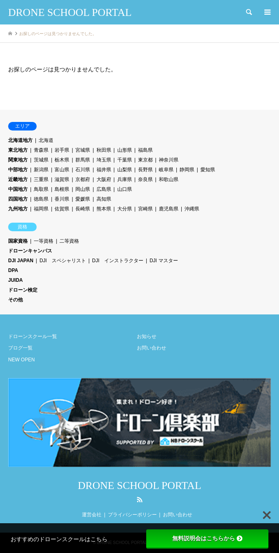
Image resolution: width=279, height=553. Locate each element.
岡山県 (82, 189)
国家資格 (18, 241)
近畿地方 (18, 179)
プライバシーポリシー (132, 515)
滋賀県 (62, 179)
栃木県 (62, 160)
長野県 (145, 170)
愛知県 (207, 170)
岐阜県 (166, 170)
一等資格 (43, 241)
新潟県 (41, 170)
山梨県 (124, 170)
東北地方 (18, 150)
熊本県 (104, 209)
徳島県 (41, 199)
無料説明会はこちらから (207, 538)
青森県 (41, 150)
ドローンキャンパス (30, 251)
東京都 (145, 160)
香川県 (62, 199)
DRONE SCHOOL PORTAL (139, 485)
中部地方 (18, 170)
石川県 (82, 170)
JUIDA (15, 280)
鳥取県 (41, 189)
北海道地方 (20, 140)
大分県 (124, 209)
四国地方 (18, 199)
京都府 (82, 179)
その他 (15, 300)
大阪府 (104, 179)
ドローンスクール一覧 (32, 336)
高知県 (104, 199)
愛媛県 (82, 199)
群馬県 (82, 160)
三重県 (41, 179)
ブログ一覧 (20, 348)
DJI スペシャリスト (63, 260)
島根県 (62, 189)
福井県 (104, 170)
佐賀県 (62, 209)
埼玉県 (104, 160)
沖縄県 (192, 209)
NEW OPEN (21, 360)
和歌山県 (168, 179)
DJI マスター (163, 260)
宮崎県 (145, 209)
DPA (13, 270)
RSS (140, 499)
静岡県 (187, 170)
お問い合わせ (151, 348)
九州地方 (18, 209)
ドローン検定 (22, 290)
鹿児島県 (168, 209)
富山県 (62, 170)
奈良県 (145, 179)
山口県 (124, 189)
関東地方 (18, 160)
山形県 (124, 150)
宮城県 (82, 150)
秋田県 (104, 150)
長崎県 (82, 209)
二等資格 (69, 241)
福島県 (145, 150)
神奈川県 (168, 160)
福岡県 (41, 209)
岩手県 (62, 150)
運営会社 (91, 515)
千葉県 (124, 160)
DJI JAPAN (20, 260)
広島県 (104, 189)
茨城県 (41, 160)
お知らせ (146, 336)
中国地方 (18, 189)
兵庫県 (124, 179)
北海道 (46, 140)
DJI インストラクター (117, 260)
